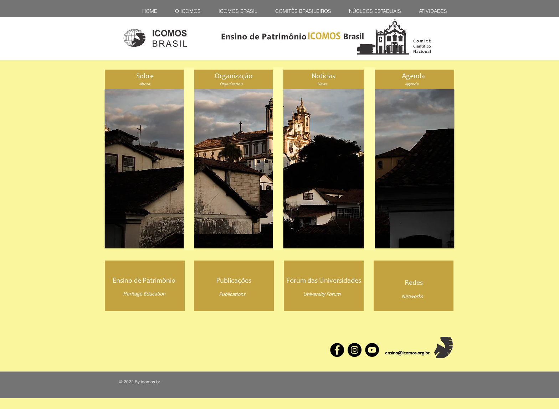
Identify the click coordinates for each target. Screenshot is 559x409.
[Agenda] (413, 77)
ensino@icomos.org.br (407, 353)
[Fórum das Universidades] (323, 281)
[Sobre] (144, 77)
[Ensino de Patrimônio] (144, 281)
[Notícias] (323, 77)
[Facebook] (337, 350)
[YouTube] (372, 350)
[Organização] (233, 77)
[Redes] (413, 283)
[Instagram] (354, 350)
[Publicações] (233, 281)
